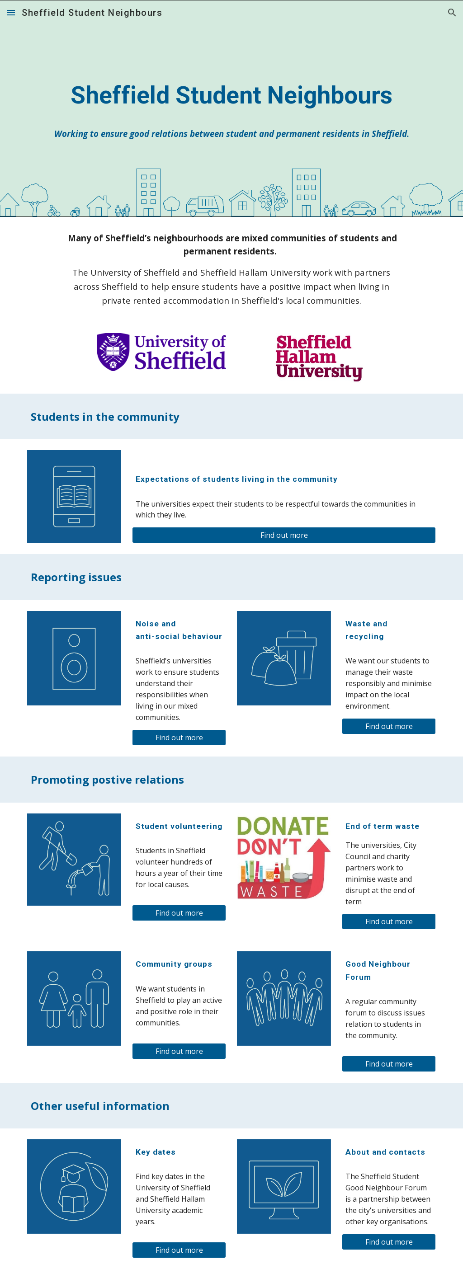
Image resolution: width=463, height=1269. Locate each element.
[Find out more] (284, 535)
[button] (11, 12)
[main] (231, 95)
